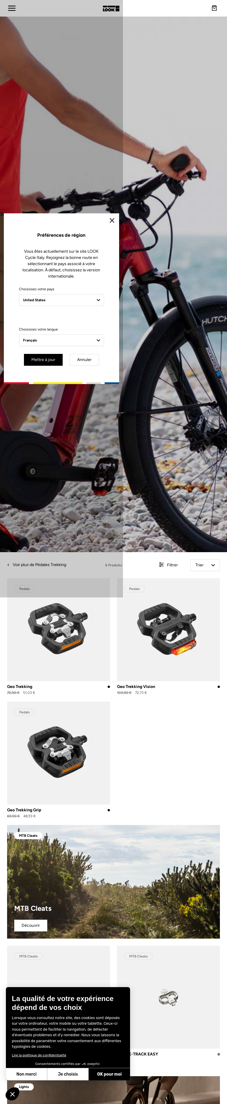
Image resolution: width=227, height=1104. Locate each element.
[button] (12, 1094)
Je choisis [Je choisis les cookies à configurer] (68, 1074)
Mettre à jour (96, 605)
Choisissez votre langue (64, 575)
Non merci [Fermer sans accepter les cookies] (26, 1074)
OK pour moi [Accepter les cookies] (109, 1074)
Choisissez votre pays (62, 535)
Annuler (136, 605)
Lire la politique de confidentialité (39, 1055)
